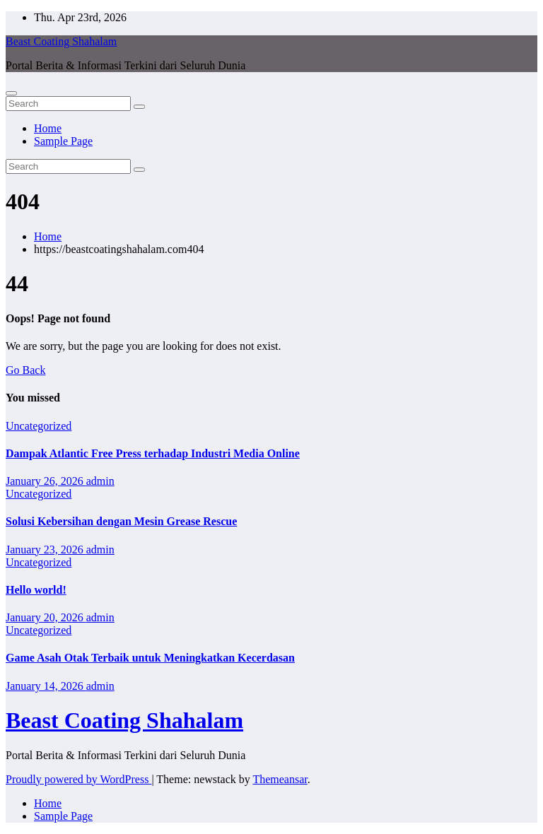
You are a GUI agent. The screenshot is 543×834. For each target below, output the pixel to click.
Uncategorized (38, 426)
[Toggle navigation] (11, 93)
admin (100, 481)
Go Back (25, 370)
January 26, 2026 (46, 481)
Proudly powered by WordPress (78, 779)
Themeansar (279, 779)
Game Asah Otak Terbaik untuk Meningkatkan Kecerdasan (150, 658)
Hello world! (36, 590)
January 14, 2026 (46, 686)
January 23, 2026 (46, 550)
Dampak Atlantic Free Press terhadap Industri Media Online (153, 453)
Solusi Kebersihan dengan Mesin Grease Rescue (121, 521)
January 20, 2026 (46, 617)
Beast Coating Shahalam (61, 41)
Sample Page (63, 141)
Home (48, 128)
